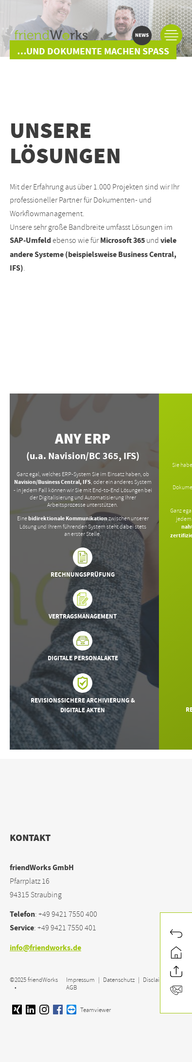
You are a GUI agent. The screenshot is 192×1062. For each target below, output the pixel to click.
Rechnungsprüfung (83, 564)
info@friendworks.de (45, 948)
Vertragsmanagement (83, 605)
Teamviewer (89, 1010)
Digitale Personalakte (83, 647)
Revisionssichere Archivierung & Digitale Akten (82, 694)
